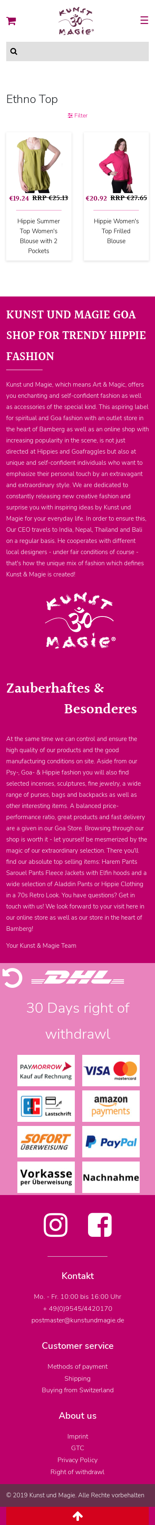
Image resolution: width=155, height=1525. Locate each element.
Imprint (77, 1436)
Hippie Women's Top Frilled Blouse (116, 231)
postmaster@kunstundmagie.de (77, 1320)
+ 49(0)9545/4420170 (77, 1308)
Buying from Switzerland (78, 1390)
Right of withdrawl (77, 1472)
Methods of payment (77, 1366)
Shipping (77, 1378)
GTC (77, 1448)
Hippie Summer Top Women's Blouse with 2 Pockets (38, 236)
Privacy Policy (77, 1460)
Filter (78, 116)
